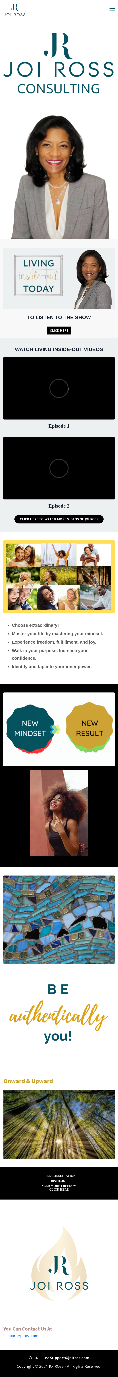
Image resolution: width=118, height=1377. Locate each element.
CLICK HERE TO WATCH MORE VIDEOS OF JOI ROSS (59, 519)
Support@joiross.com (20, 1335)
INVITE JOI (58, 1181)
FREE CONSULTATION (59, 1176)
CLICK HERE (59, 330)
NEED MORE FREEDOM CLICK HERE (59, 1187)
